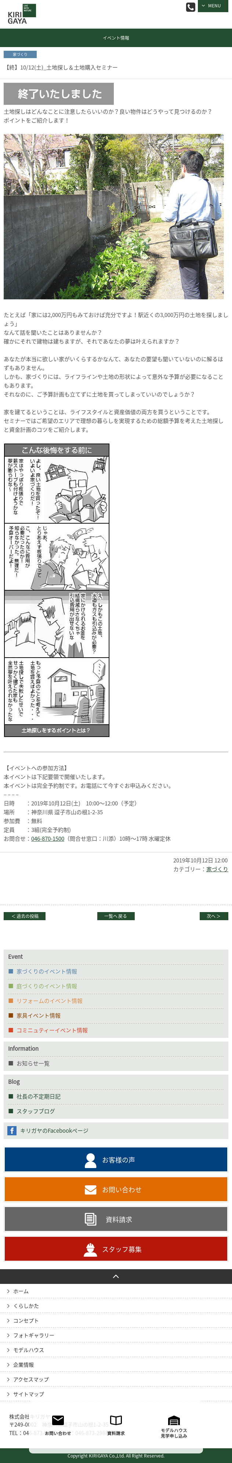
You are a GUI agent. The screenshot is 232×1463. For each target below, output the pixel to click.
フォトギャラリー (33, 1335)
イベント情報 (116, 38)
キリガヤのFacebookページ (54, 1130)
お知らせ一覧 (33, 1063)
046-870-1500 (47, 838)
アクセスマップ (31, 1379)
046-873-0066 (190, 7)
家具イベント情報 (39, 1015)
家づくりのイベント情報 (47, 971)
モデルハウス (28, 1350)
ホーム (21, 1291)
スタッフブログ (36, 1111)
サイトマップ (28, 1394)
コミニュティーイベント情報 (52, 1030)
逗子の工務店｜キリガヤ (20, 8)
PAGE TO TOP (116, 1276)
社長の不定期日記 (39, 1096)
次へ (214, 916)
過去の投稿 (25, 916)
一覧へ (116, 916)
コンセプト (26, 1320)
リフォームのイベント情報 (50, 1001)
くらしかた (26, 1306)
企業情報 (23, 1364)
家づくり (217, 869)
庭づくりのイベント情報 (47, 986)
